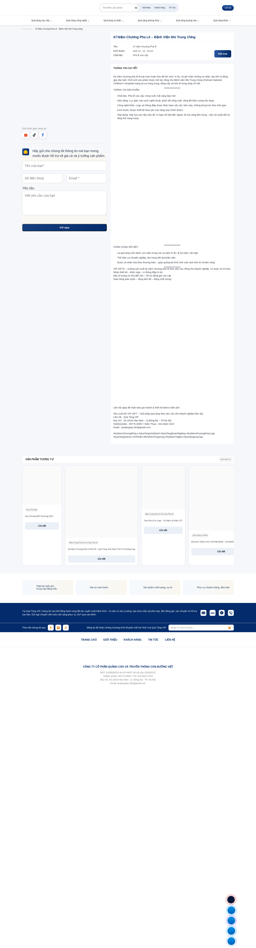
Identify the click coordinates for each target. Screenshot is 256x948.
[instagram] (58, 628)
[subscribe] (229, 628)
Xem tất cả (225, 459)
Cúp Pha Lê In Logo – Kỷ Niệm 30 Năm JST (163, 520)
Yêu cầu (64, 201)
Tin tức (153, 639)
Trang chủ (89, 639)
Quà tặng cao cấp (39, 20)
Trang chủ (27, 29)
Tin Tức (172, 8)
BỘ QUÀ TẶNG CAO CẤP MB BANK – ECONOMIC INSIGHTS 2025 (221, 542)
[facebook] (42, 134)
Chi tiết (42, 526)
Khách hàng (160, 8)
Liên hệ (228, 8)
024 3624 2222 (145, 676)
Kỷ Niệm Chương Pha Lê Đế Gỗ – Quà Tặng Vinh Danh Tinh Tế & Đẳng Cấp (101, 549)
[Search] (136, 8)
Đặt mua (222, 53)
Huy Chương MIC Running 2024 (39, 516)
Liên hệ (170, 639)
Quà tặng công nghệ (75, 20)
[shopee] (25, 134)
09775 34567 (125, 676)
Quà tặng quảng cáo (185, 20)
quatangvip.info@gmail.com (131, 683)
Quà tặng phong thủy (147, 20)
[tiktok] (34, 134)
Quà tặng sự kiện (110, 20)
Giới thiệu (146, 8)
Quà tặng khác (219, 20)
